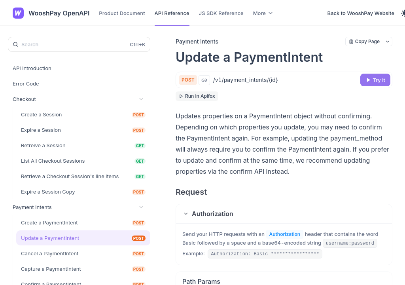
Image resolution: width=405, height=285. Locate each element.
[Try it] (375, 80)
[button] (284, 213)
